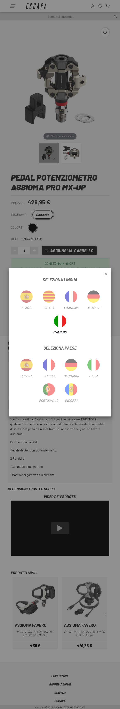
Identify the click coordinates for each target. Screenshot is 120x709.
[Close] (106, 274)
